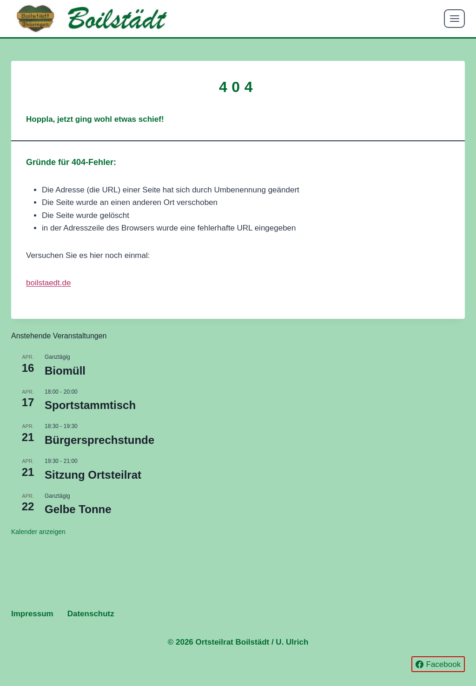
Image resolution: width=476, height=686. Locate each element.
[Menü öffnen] (454, 18)
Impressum (32, 613)
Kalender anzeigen (38, 531)
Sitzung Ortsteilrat (93, 474)
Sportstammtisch (90, 405)
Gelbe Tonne (78, 509)
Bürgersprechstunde (99, 440)
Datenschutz (90, 613)
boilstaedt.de (48, 282)
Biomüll (65, 370)
